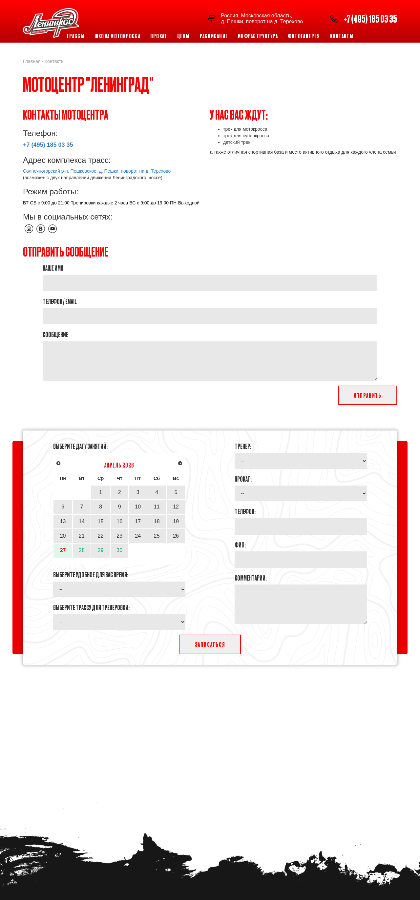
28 (82, 550)
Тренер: (243, 445)
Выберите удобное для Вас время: (90, 574)
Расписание (214, 36)
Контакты (342, 36)
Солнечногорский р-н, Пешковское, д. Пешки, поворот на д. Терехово (97, 171)
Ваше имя (53, 267)
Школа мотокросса (117, 36)
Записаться (210, 644)
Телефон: (245, 511)
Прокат (158, 36)
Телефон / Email (60, 301)
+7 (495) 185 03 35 (370, 18)
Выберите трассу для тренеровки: (91, 607)
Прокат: (243, 478)
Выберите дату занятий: (80, 445)
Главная (31, 61)
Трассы (75, 36)
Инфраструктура (258, 36)
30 (119, 550)
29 (101, 550)
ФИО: (240, 544)
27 (63, 550)
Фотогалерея (304, 36)
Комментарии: (251, 577)
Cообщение (55, 334)
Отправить (368, 395)
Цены (183, 36)
